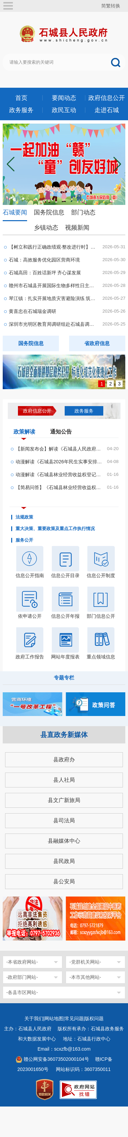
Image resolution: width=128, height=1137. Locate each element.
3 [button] (119, 383)
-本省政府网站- (22, 962)
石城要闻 (15, 212)
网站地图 (53, 1018)
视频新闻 (77, 227)
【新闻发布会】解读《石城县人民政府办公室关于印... (59, 448)
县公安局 (64, 881)
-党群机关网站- (85, 962)
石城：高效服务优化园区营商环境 (44, 259)
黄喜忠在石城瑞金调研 (32, 311)
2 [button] (110, 383)
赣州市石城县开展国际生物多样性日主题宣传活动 (53, 285)
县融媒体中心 (64, 841)
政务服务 (21, 110)
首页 (21, 97)
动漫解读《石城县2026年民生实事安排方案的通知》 (59, 461)
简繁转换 (110, 5)
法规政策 (24, 517)
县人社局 (64, 780)
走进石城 (106, 110)
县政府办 (64, 759)
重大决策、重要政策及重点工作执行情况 (55, 528)
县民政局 (64, 861)
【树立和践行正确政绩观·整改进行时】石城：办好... (53, 247)
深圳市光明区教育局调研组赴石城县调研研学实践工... (53, 324)
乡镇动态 (46, 227)
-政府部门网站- (22, 977)
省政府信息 (97, 343)
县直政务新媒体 (64, 734)
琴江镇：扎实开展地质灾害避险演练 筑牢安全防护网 (53, 298)
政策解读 (24, 433)
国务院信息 (49, 212)
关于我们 (33, 1018)
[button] (117, 164)
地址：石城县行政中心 (86, 1038)
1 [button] (102, 383)
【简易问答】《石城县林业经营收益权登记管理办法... (59, 487)
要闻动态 (64, 97)
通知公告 (61, 432)
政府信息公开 (106, 97)
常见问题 (74, 1018)
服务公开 (24, 540)
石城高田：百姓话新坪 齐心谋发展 (45, 272)
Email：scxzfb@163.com (64, 1049)
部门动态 (83, 212)
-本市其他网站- (85, 977)
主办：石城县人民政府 (30, 1028)
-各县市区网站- (22, 992)
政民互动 (64, 110)
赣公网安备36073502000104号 (56, 1059)
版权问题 (94, 1018)
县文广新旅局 (64, 800)
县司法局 (64, 820)
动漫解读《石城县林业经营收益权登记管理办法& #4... (59, 474)
